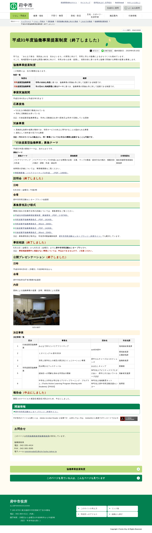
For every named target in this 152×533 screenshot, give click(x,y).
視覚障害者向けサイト (69, 2)
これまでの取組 (86, 21)
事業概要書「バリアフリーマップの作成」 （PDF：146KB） (42, 173)
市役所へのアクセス (89, 514)
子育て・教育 (57, 16)
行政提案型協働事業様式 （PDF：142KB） (34, 228)
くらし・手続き (19, 16)
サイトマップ (85, 2)
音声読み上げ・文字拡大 (103, 2)
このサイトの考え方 (89, 508)
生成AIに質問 (113, 8)
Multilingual (119, 2)
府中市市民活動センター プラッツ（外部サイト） (80, 236)
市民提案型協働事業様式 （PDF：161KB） (34, 220)
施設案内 (114, 16)
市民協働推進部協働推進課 (37, 436)
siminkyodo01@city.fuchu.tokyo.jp (41, 451)
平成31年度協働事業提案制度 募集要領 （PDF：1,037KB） (42, 215)
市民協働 (51, 21)
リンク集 (115, 508)
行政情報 (133, 16)
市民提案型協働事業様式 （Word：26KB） (34, 224)
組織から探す (117, 514)
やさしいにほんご (133, 2)
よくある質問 (134, 8)
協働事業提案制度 (101, 21)
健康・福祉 (38, 16)
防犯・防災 (76, 16)
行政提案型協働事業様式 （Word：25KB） (34, 232)
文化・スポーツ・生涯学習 (95, 15)
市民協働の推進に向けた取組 (67, 21)
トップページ (26, 21)
